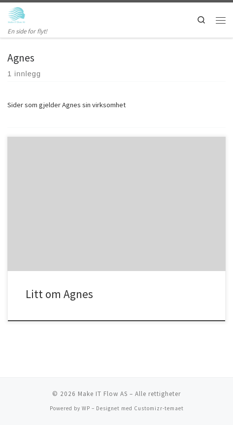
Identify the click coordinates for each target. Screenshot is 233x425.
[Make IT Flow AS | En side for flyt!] (16, 14)
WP (86, 408)
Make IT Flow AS (103, 394)
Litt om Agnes (59, 294)
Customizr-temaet (159, 408)
